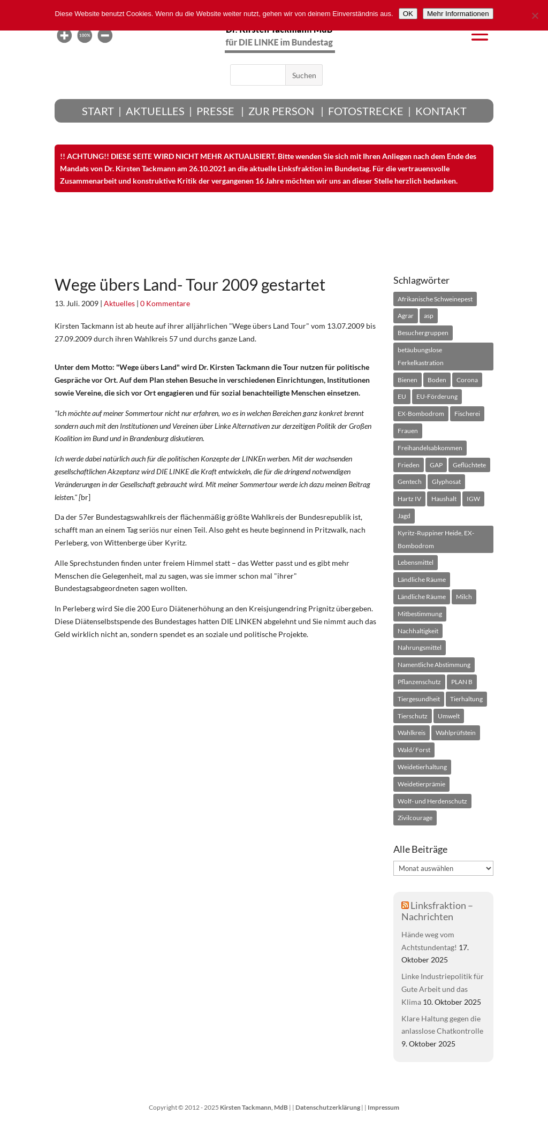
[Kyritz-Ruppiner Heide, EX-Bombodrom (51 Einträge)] (443, 540)
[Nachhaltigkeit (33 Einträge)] (418, 631)
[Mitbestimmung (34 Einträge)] (419, 614)
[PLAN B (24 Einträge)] (462, 681)
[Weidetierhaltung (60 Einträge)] (422, 767)
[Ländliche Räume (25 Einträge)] (421, 579)
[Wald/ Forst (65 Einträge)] (414, 749)
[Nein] (534, 15)
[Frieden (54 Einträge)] (408, 465)
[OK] (408, 13)
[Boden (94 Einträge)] (437, 380)
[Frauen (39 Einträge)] (407, 430)
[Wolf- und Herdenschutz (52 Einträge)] (432, 801)
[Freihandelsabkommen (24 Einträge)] (430, 448)
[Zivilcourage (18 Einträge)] (415, 817)
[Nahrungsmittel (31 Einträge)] (419, 647)
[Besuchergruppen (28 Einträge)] (423, 332)
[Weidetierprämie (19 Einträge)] (421, 784)
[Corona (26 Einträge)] (467, 380)
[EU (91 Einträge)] (401, 396)
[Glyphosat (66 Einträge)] (446, 481)
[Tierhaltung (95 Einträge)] (466, 699)
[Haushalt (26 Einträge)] (444, 498)
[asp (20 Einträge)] (429, 315)
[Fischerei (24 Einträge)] (467, 413)
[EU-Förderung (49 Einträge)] (437, 396)
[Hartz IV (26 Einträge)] (409, 498)
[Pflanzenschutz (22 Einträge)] (419, 681)
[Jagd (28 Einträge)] (404, 516)
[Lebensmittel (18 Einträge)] (415, 562)
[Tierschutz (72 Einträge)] (412, 716)
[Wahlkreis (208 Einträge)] (411, 732)
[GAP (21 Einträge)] (436, 465)
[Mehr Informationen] (458, 13)
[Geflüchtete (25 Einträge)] (469, 465)
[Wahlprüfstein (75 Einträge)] (455, 732)
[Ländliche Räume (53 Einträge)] (421, 596)
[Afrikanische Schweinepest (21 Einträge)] (435, 299)
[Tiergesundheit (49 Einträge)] (418, 699)
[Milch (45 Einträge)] (464, 596)
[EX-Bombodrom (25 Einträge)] (420, 413)
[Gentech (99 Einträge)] (409, 481)
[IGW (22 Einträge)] (473, 498)
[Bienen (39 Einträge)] (407, 380)
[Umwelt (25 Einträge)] (448, 716)
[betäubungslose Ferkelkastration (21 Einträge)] (443, 356)
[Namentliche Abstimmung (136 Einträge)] (434, 664)
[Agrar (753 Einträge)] (405, 315)
